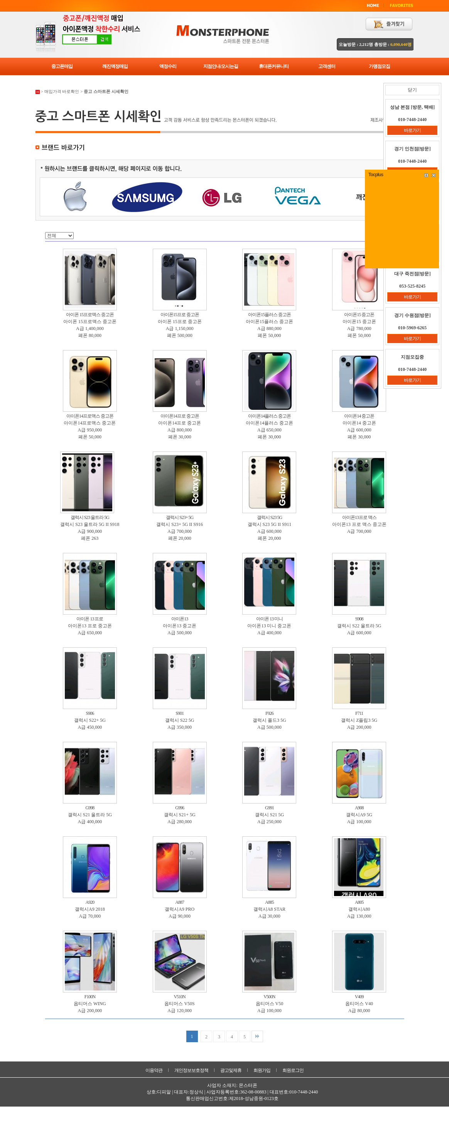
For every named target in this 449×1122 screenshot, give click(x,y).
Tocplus (375, 174)
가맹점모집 (379, 66)
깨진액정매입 (115, 66)
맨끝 (257, 1036)
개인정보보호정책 (191, 1070)
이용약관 (153, 1070)
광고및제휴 (230, 1070)
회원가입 (261, 1070)
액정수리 (167, 66)
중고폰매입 (62, 66)
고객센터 (326, 66)
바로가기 (412, 130)
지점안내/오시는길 (220, 66)
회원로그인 (293, 1070)
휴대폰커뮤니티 (274, 66)
